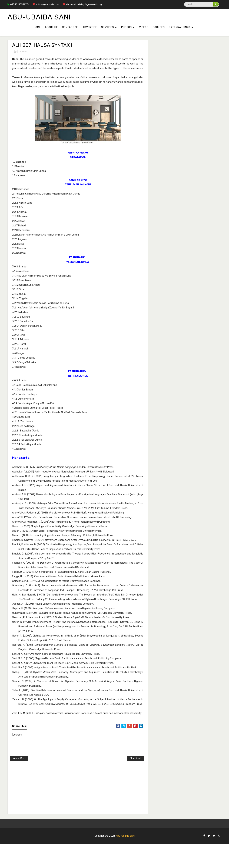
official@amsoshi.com (46, 4)
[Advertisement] (95, 788)
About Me (51, 27)
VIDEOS (143, 27)
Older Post (135, 758)
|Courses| (22, 51)
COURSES (159, 27)
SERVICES (107, 27)
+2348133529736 (18, 4)
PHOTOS (126, 27)
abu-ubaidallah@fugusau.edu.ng (82, 4)
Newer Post (19, 758)
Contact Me (70, 27)
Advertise (90, 27)
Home (37, 27)
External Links (179, 27)
